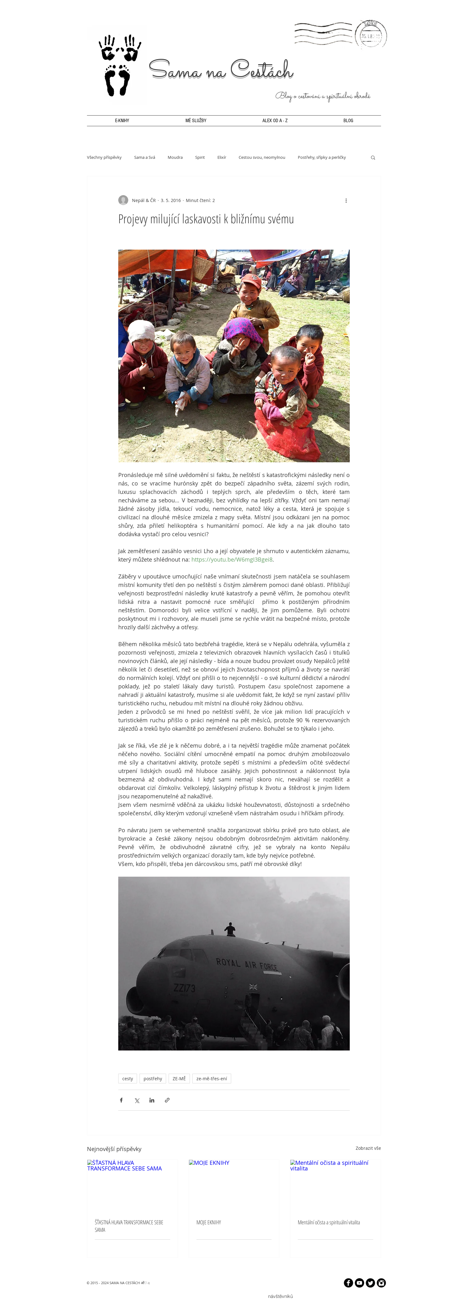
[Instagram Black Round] (381, 1283)
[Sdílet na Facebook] (121, 1100)
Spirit (200, 157)
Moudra (175, 157)
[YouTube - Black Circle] (359, 1283)
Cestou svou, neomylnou (262, 157)
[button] (373, 157)
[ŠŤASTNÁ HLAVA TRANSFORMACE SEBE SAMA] (132, 1185)
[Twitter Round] (370, 1283)
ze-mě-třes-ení (211, 1079)
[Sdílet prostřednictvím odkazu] (167, 1100)
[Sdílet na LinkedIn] (152, 1100)
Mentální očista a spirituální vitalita (329, 1222)
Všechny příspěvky (104, 157)
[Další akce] (346, 200)
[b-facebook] (348, 1283)
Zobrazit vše (368, 1148)
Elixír (221, 157)
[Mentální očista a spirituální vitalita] (335, 1185)
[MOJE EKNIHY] (234, 1185)
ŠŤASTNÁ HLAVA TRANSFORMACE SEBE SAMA (129, 1225)
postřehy (153, 1079)
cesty (127, 1079)
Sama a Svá (144, 157)
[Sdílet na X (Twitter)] (137, 1100)
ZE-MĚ (179, 1079)
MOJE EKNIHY (208, 1222)
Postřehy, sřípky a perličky (322, 157)
